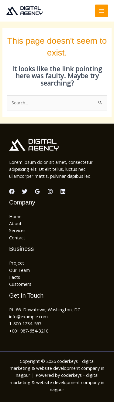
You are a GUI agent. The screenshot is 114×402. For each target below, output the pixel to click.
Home (15, 216)
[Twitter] (24, 191)
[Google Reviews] (37, 191)
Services (17, 230)
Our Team (19, 270)
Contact (17, 238)
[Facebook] (12, 191)
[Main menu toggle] (101, 11)
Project (16, 263)
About (15, 223)
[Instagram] (50, 191)
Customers (20, 284)
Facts (14, 277)
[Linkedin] (63, 191)
